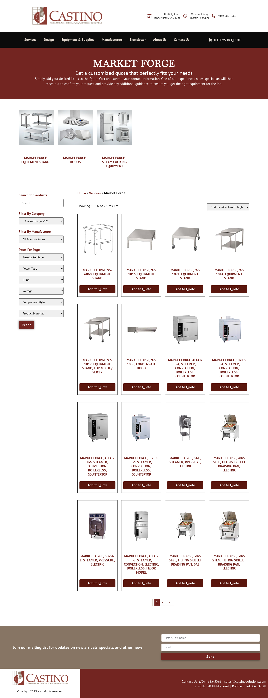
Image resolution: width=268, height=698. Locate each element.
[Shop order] (228, 207)
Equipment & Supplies (77, 39)
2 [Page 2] (162, 602)
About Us (159, 39)
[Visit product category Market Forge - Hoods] (75, 135)
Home (81, 193)
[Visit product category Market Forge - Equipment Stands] (36, 135)
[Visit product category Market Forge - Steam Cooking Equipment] (114, 137)
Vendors (95, 193)
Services (30, 39)
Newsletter (138, 39)
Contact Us (181, 39)
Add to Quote (97, 289)
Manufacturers (112, 39)
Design (49, 39)
